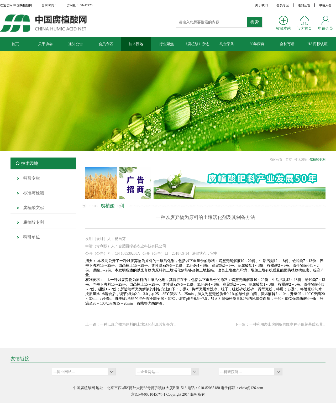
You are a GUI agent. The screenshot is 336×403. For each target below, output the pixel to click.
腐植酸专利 (318, 159)
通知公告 (304, 5)
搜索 (254, 22)
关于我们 (261, 5)
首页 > (290, 159)
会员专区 (282, 5)
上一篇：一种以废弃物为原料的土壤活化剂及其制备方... (130, 324)
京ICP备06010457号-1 (148, 394)
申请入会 (325, 5)
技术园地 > (302, 159)
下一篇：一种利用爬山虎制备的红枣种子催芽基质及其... (280, 324)
